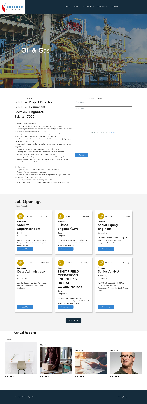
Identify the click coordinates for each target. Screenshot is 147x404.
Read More (25, 249)
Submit (81, 155)
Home (68, 7)
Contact (115, 7)
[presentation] (91, 144)
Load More (73, 320)
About (77, 7)
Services (101, 7)
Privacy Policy (122, 397)
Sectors (87, 7)
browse (113, 132)
